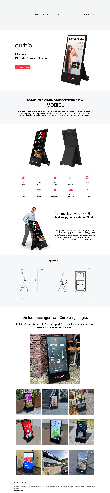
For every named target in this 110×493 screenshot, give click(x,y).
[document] (55, 246)
